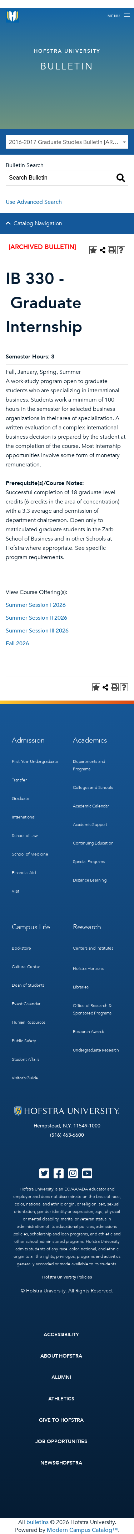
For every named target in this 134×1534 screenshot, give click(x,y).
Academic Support (90, 824)
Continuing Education (93, 843)
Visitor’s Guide (25, 1078)
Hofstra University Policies (67, 1277)
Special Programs (89, 861)
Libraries (80, 987)
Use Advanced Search (34, 202)
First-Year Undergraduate (35, 761)
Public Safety (24, 1041)
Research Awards (88, 1031)
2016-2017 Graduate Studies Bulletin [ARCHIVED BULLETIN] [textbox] (68, 142)
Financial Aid (24, 873)
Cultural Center (26, 967)
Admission (28, 740)
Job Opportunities (61, 1441)
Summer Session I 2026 (36, 605)
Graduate (20, 798)
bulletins (37, 1522)
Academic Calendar (91, 806)
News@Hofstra (61, 1463)
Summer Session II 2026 (36, 618)
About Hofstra (61, 1356)
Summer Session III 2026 (37, 631)
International (23, 817)
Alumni (61, 1377)
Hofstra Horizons (88, 968)
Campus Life (31, 927)
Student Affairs (25, 1059)
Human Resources (28, 1022)
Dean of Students (28, 985)
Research (87, 927)
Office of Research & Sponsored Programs (92, 1009)
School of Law (25, 835)
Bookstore (21, 948)
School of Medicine (30, 854)
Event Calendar (26, 1004)
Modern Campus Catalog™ (82, 1530)
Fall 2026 (17, 643)
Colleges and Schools (93, 787)
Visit (15, 891)
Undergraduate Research (96, 1050)
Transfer (19, 780)
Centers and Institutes (93, 948)
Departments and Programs (89, 765)
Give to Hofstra (61, 1420)
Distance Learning (89, 880)
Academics (90, 740)
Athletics (61, 1398)
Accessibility (61, 1334)
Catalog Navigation (38, 223)
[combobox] (67, 142)
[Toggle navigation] (118, 16)
